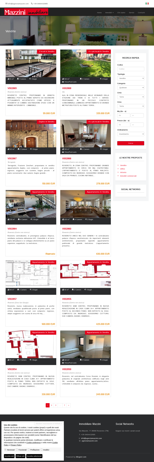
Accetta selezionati (34, 456)
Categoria (121, 83)
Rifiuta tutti (20, 456)
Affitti (122, 169)
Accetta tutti (9, 456)
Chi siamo (121, 12)
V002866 (66, 158)
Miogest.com (81, 457)
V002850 (66, 369)
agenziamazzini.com (90, 441)
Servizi (131, 12)
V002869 (12, 88)
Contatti (141, 12)
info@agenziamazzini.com (18, 4)
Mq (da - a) (121, 111)
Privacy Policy (16, 445)
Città (119, 93)
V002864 (12, 229)
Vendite (123, 165)
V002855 (66, 299)
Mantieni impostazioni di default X (49, 423)
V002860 (66, 229)
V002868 (66, 88)
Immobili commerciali (128, 176)
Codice (120, 65)
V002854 (12, 369)
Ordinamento (122, 130)
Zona (119, 102)
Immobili (109, 12)
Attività (123, 172)
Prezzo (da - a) (123, 120)
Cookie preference (33, 443)
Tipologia (121, 74)
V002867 (12, 158)
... (60, 405)
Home (99, 12)
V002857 (12, 299)
